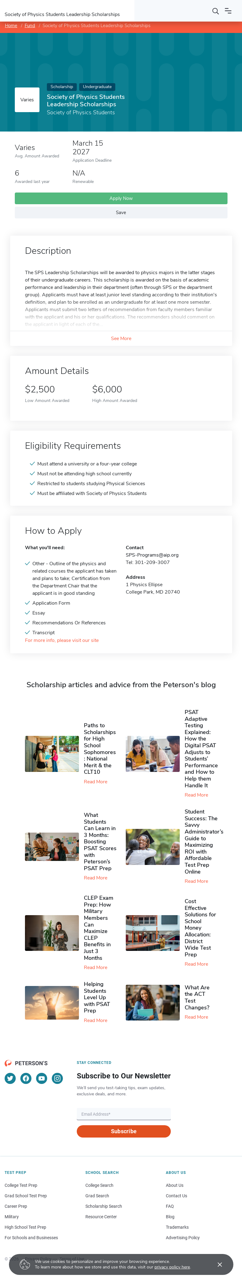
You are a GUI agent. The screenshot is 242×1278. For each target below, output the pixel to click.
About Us (174, 1185)
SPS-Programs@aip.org (152, 555)
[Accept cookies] (215, 1264)
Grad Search (97, 1195)
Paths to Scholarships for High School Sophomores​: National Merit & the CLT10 (100, 749)
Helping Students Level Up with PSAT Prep (97, 997)
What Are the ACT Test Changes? (197, 997)
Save (121, 212)
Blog (170, 1216)
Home (11, 25)
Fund (30, 25)
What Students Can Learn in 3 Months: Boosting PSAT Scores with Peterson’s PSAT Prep (100, 841)
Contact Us (176, 1195)
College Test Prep (21, 1185)
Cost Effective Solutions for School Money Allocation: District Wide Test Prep (200, 928)
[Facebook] (25, 1078)
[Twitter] (10, 1078)
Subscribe (124, 1131)
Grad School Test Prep (26, 1195)
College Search (99, 1185)
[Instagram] (57, 1078)
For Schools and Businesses (31, 1237)
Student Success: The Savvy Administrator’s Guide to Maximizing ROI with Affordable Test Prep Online (204, 841)
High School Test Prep (25, 1227)
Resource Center (101, 1216)
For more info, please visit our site (62, 640)
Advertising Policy (183, 1237)
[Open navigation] (228, 10)
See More (121, 338)
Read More (95, 781)
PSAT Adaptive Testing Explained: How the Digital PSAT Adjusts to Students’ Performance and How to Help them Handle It (201, 748)
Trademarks (177, 1227)
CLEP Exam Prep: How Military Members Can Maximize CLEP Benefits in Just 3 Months (98, 927)
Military (12, 1216)
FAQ (170, 1206)
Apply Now (121, 198)
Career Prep (16, 1206)
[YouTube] (41, 1078)
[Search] (216, 10)
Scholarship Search (103, 1206)
